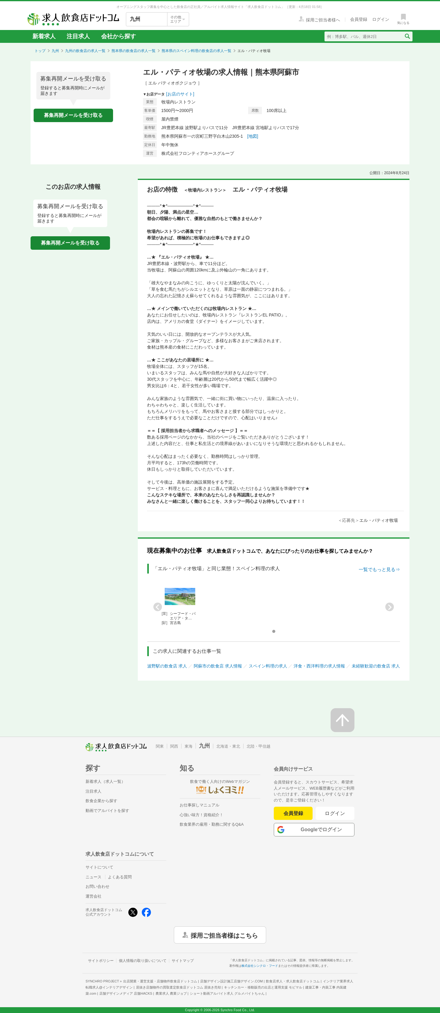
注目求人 (78, 36)
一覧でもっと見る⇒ (379, 569)
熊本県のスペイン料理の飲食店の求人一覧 (196, 51)
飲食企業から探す (101, 800)
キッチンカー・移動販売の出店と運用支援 (263, 987)
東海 (189, 746)
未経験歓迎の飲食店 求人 (376, 665)
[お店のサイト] (180, 94)
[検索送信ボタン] (407, 36)
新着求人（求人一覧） (105, 781)
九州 (55, 51)
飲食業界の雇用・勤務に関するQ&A (212, 824)
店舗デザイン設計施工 (231, 981)
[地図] (252, 136)
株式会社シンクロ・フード (259, 965)
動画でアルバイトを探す (107, 810)
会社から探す (118, 36)
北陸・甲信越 (258, 746)
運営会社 (93, 896)
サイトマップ (183, 961)
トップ (40, 51)
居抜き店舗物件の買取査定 (178, 987)
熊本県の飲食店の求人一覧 (134, 51)
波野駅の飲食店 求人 (167, 665)
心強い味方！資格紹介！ (201, 815)
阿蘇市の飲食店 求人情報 (218, 665)
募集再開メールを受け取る (73, 115)
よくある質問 (120, 877)
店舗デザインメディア (125, 993)
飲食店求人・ (293, 981)
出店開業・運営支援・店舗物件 (160, 981)
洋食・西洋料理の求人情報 (319, 665)
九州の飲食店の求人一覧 (85, 51)
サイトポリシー (101, 961)
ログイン (335, 813)
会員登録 (293, 813)
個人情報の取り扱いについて (143, 961)
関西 (174, 746)
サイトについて (99, 867)
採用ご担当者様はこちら (224, 935)
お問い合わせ (97, 886)
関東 (160, 746)
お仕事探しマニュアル (199, 805)
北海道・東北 (228, 746)
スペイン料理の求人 (268, 665)
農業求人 (171, 993)
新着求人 (44, 36)
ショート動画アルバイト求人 (227, 993)
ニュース (93, 877)
